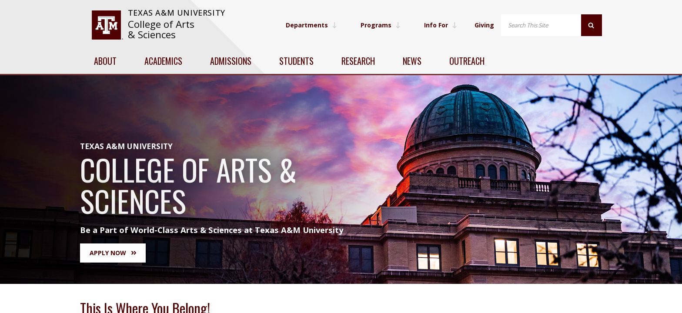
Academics (163, 60)
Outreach (467, 60)
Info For (440, 25)
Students (296, 60)
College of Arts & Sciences (161, 29)
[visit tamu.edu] (107, 25)
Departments (311, 25)
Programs (381, 25)
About (105, 60)
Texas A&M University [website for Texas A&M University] (176, 12)
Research (358, 60)
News (412, 60)
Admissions (230, 60)
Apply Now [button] (113, 253)
